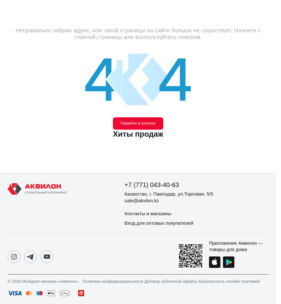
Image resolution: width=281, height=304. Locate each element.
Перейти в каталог (138, 123)
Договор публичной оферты (171, 281)
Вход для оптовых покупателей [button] (159, 223)
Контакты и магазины (148, 213)
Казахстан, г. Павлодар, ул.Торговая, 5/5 (169, 194)
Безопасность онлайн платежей (229, 281)
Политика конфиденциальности (112, 281)
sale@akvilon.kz (142, 200)
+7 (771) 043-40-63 (152, 184)
